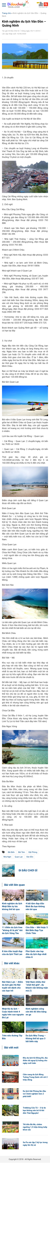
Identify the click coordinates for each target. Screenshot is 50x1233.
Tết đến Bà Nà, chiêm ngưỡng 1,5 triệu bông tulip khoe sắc (35, 1127)
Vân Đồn (29, 857)
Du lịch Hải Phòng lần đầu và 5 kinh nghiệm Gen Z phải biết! (34, 1094)
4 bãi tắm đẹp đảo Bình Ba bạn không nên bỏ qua (35, 906)
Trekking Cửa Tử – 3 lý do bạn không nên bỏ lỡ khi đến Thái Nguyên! (34, 1110)
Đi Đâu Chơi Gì (28, 870)
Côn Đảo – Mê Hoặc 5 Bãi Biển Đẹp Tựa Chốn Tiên (37, 930)
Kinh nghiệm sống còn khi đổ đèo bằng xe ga (36, 1011)
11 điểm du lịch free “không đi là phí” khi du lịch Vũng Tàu (12, 930)
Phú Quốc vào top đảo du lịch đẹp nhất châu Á (36, 954)
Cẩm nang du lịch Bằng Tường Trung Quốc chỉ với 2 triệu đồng (35, 1077)
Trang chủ (6, 13)
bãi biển (11, 852)
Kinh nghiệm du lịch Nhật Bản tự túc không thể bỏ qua (12, 906)
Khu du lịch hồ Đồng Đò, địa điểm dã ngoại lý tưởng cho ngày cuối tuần (35, 1060)
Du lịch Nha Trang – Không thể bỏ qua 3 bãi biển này (36, 1038)
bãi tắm (21, 852)
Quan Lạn (19, 857)
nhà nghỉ (7, 857)
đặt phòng (33, 852)
